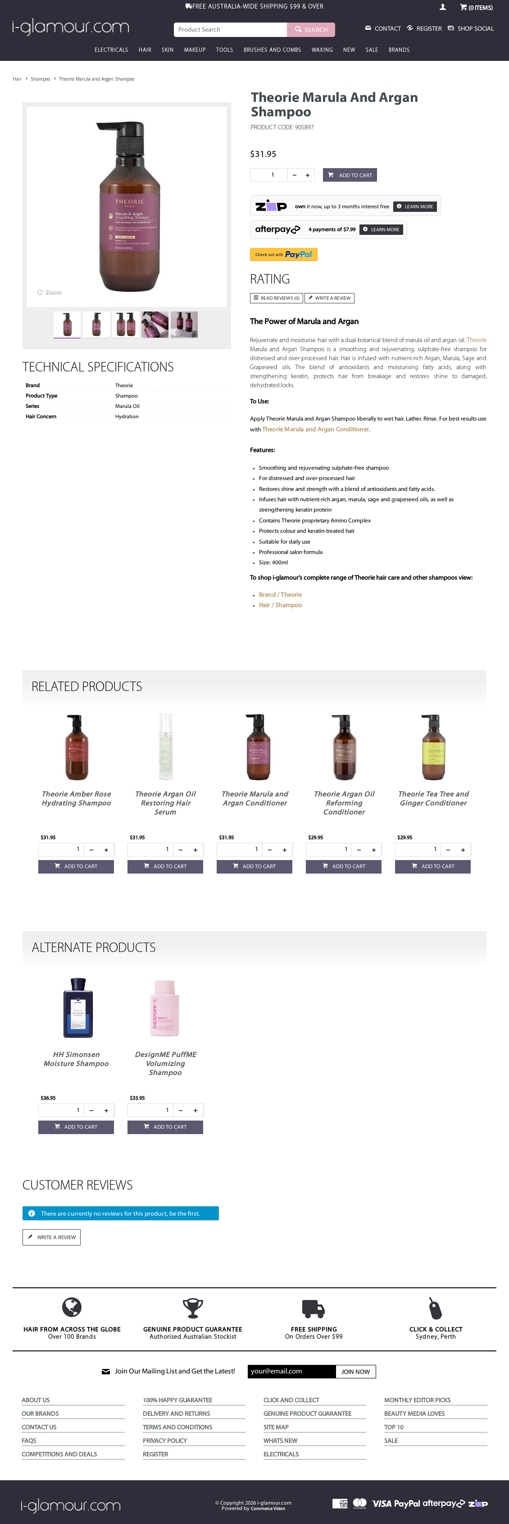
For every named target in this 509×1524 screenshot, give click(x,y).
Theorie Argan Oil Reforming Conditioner (344, 803)
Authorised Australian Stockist (193, 1319)
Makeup (195, 50)
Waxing (322, 50)
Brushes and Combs (272, 50)
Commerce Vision (268, 1508)
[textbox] (230, 30)
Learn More (418, 207)
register (428, 29)
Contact (387, 29)
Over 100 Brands (72, 1319)
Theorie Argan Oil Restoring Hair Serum (165, 803)
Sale (372, 50)
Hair (145, 50)
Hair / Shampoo (280, 605)
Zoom (53, 293)
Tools (224, 50)
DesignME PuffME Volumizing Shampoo (165, 1064)
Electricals (111, 50)
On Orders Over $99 (313, 1319)
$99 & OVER (257, 7)
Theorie (476, 340)
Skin (168, 50)
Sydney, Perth (435, 1319)
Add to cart (355, 175)
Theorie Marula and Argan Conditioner (315, 429)
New (349, 50)
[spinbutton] (270, 175)
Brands (399, 50)
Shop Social (475, 29)
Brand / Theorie (280, 595)
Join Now (355, 1372)
